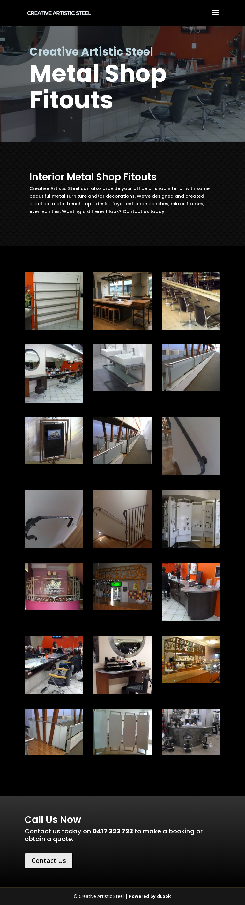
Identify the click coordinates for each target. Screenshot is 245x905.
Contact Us (49, 860)
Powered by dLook (150, 896)
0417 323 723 (113, 831)
